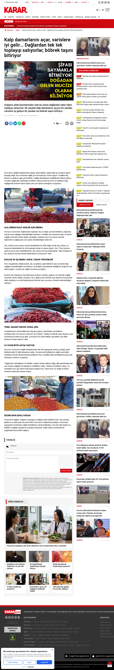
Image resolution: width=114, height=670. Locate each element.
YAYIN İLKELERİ (51, 612)
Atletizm (57, 632)
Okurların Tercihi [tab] (84, 205)
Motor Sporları (66, 632)
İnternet (44, 638)
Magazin (41, 635)
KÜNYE (43, 612)
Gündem (41, 642)
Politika (36, 622)
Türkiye (53, 622)
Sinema (52, 642)
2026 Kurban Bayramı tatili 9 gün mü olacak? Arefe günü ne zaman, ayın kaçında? (44, 26)
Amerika (45, 625)
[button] (54, 123)
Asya (58, 625)
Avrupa (52, 625)
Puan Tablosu (105, 628)
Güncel (11, 17)
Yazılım (62, 638)
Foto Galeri (29, 645)
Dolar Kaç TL (105, 631)
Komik (58, 642)
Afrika (63, 625)
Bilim (68, 638)
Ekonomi (35, 17)
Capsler (46, 645)
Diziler (35, 635)
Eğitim (65, 622)
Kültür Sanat (56, 635)
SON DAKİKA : (9, 26)
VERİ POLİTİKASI (91, 612)
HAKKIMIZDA (28, 612)
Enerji (57, 628)
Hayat (59, 17)
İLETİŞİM (37, 612)
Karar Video (69, 17)
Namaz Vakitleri (106, 625)
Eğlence (65, 635)
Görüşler (79, 17)
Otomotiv (50, 628)
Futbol (33, 632)
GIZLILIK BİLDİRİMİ (79, 612)
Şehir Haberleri (106, 634)
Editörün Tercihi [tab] (101, 205)
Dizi (47, 642)
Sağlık (8, 21)
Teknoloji (28, 638)
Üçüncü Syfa (44, 622)
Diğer (75, 632)
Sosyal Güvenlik (66, 628)
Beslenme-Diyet (20, 21)
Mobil (37, 638)
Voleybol (49, 632)
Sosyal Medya (53, 638)
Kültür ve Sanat (68, 645)
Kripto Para (45, 17)
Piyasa (37, 628)
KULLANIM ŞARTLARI (64, 612)
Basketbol (41, 632)
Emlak (43, 628)
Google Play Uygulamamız (79, 656)
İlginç (64, 642)
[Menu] (98, 17)
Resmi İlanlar (90, 17)
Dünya (27, 17)
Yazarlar (20, 17)
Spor (54, 17)
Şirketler (76, 628)
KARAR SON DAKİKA (12, 629)
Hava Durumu (105, 622)
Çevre (59, 622)
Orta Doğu (37, 625)
